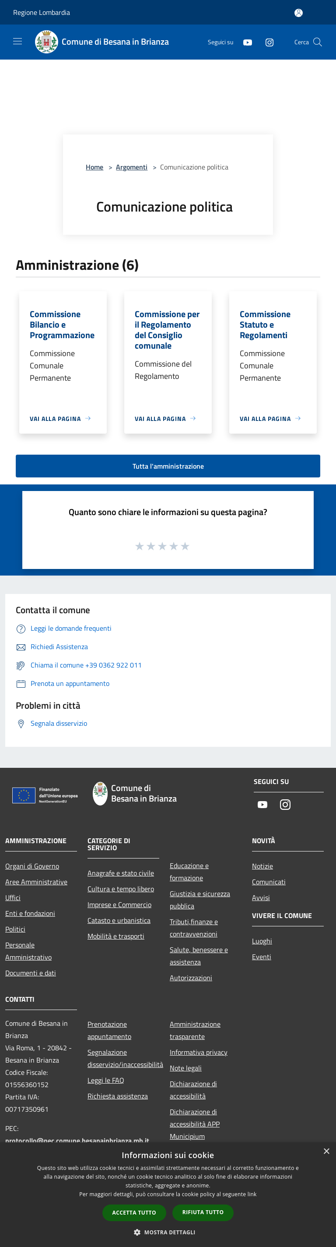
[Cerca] (317, 42)
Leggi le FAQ (106, 1080)
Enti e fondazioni (30, 913)
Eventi (261, 956)
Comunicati (269, 881)
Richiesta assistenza (118, 1096)
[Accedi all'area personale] (299, 13)
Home (94, 167)
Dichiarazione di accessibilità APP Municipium (195, 1123)
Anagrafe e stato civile (121, 873)
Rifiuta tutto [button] (203, 1212)
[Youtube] (244, 42)
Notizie (262, 866)
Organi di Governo (32, 866)
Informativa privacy (199, 1052)
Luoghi (262, 941)
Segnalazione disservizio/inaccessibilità (123, 1058)
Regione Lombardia (41, 12)
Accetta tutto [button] (134, 1212)
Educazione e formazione (189, 871)
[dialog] (168, 1194)
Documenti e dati (30, 973)
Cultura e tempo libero (121, 888)
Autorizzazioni (191, 977)
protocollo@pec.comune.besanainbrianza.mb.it (77, 1140)
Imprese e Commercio (119, 904)
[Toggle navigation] (17, 41)
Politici (15, 929)
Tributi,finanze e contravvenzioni (194, 927)
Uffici (13, 897)
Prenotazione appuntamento (109, 1030)
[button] (168, 1232)
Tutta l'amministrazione (168, 466)
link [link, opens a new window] (252, 1194)
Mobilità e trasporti (116, 936)
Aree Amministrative (36, 881)
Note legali (186, 1068)
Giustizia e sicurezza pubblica (200, 899)
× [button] (326, 1151)
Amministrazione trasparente (195, 1030)
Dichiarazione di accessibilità (193, 1089)
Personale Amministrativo (28, 951)
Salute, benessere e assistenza (199, 955)
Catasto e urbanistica (119, 920)
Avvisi (261, 897)
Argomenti (131, 167)
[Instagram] (266, 42)
